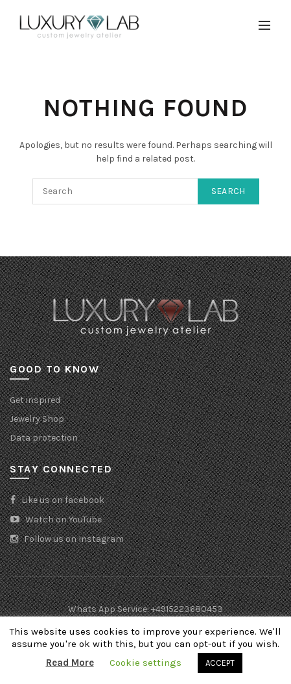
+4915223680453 (187, 609)
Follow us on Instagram (67, 538)
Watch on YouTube (56, 519)
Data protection (44, 437)
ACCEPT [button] (220, 663)
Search (228, 191)
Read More (70, 662)
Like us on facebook (57, 500)
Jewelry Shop (37, 418)
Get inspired (35, 400)
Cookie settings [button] (145, 662)
